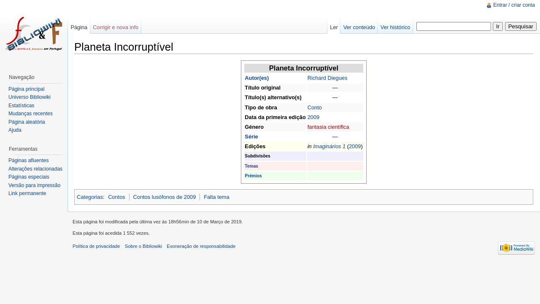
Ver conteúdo (359, 27)
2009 (313, 117)
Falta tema (216, 197)
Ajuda (15, 130)
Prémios (253, 176)
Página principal (26, 89)
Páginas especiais (28, 177)
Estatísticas (21, 106)
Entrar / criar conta (514, 5)
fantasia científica (328, 127)
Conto (315, 107)
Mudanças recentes (30, 114)
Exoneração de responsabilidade (201, 246)
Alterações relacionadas (35, 169)
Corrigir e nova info (115, 27)
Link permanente (27, 193)
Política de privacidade (96, 246)
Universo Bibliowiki (29, 97)
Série (251, 136)
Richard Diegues (328, 78)
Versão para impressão (34, 185)
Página (78, 27)
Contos (116, 197)
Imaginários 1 (329, 146)
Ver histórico (395, 27)
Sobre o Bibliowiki (143, 246)
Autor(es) (257, 78)
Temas (251, 166)
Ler (334, 27)
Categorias (90, 197)
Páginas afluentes (28, 160)
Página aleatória (26, 122)
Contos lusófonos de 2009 (164, 197)
